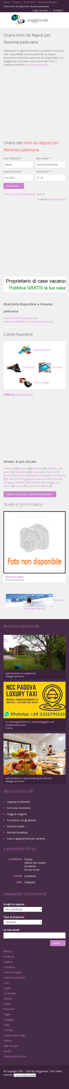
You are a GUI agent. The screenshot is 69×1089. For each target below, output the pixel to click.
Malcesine (41, 479)
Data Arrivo (43, 171)
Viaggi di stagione (17, 814)
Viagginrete (38, 20)
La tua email (12, 929)
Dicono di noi (31, 869)
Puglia (6, 1014)
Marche (7, 998)
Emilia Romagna (12, 972)
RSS (29, 1082)
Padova (37, 468)
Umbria (7, 1040)
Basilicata (8, 956)
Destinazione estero (14, 1056)
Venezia (7, 468)
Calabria (8, 961)
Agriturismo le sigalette (20, 673)
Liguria (7, 988)
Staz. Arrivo (43, 158)
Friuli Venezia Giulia (14, 977)
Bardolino (21, 472)
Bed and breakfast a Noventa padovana (26, 321)
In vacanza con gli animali (21, 820)
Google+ (12, 1082)
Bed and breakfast (17, 832)
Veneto (7, 1051)
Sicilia (6, 1024)
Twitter (21, 1082)
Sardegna (8, 1019)
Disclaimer (30, 866)
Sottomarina (58, 475)
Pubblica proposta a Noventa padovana (28, 494)
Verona (23, 468)
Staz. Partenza (12, 158)
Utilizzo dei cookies (35, 862)
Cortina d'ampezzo (37, 486)
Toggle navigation (6, 21)
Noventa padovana (38, 64)
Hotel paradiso (14, 576)
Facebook (4, 1082)
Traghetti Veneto (34, 349)
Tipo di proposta (14, 917)
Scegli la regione (15, 904)
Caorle (36, 472)
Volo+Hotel (18, 395)
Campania (9, 967)
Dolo (11, 479)
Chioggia (25, 479)
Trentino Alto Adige (14, 1035)
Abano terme (38, 475)
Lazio (6, 982)
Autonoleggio (34, 382)
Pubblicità (29, 882)
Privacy (28, 859)
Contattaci (58, 10)
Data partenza (12, 171)
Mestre (36, 482)
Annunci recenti (15, 826)
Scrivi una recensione (19, 808)
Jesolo (6, 475)
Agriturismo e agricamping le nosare (28, 778)
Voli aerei (50, 367)
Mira (23, 482)
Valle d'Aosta (10, 1046)
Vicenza (20, 475)
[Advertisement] (33, 103)
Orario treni (21, 367)
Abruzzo (8, 951)
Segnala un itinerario (18, 801)
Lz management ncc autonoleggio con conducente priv (29, 723)
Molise (7, 1003)
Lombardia (9, 993)
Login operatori (40, 10)
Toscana (8, 1030)
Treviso (50, 472)
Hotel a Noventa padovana (18, 318)
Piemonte (8, 1009)
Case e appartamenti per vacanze (26, 838)
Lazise (19, 486)
